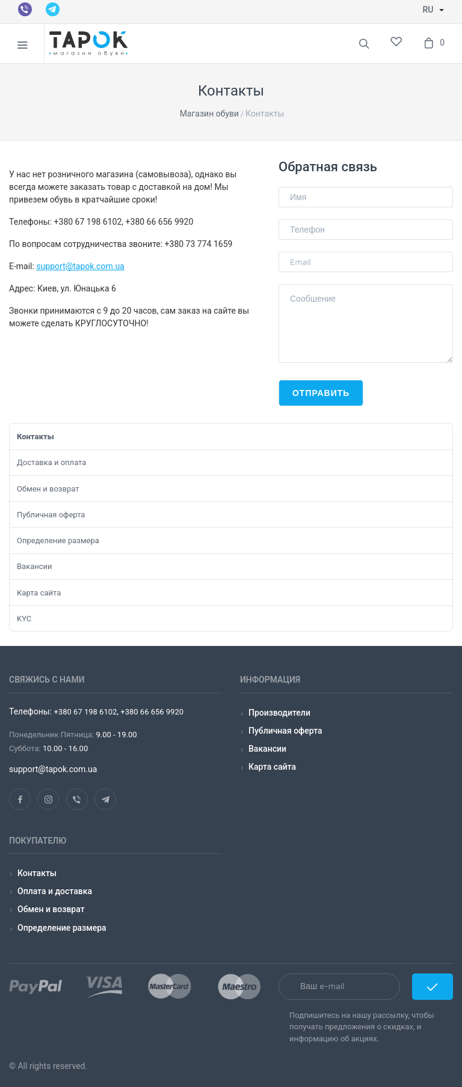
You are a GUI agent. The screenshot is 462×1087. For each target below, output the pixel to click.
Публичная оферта (51, 514)
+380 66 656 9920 (151, 711)
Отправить (321, 393)
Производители (279, 712)
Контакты (35, 436)
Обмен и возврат (48, 488)
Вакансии (34, 566)
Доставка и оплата (51, 462)
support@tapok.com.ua (80, 266)
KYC (24, 618)
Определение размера (58, 540)
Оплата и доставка (54, 891)
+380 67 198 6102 (85, 711)
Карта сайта (39, 592)
